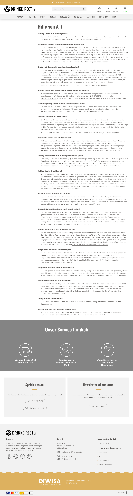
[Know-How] (103, 17)
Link (78, 197)
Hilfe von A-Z (104, 444)
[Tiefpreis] (32, 17)
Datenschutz (104, 460)
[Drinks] (42, 17)
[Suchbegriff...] (69, 9)
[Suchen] (84, 9)
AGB (100, 456)
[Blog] (114, 17)
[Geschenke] (91, 17)
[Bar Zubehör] (65, 17)
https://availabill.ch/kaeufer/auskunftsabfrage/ (90, 244)
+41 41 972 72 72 (95, 96)
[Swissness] (78, 17)
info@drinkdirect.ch (49, 98)
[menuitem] (69, 9)
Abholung (100, 39)
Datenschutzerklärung (100, 85)
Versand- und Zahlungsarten (110, 448)
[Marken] (52, 17)
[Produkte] (21, 17)
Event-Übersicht (105, 465)
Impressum (103, 452)
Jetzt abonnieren (98, 406)
